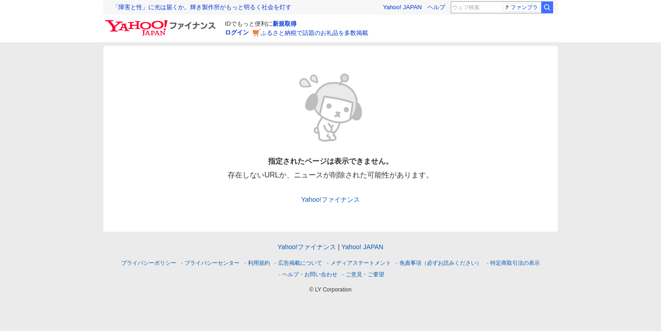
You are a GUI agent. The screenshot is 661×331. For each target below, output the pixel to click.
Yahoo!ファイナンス (330, 199)
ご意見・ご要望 (365, 274)
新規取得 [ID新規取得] (285, 23)
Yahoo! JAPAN (402, 7)
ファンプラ (521, 7)
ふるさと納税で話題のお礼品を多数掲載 (314, 32)
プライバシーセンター (212, 263)
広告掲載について (300, 263)
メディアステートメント (360, 263)
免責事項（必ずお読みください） (440, 263)
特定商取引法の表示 (515, 263)
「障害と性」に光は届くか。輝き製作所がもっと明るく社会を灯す (201, 7)
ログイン (237, 32)
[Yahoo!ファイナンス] (161, 22)
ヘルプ (436, 7)
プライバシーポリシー (148, 263)
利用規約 (259, 263)
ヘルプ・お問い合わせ (309, 274)
